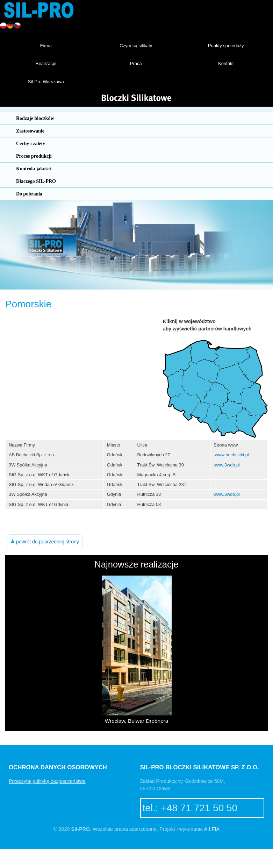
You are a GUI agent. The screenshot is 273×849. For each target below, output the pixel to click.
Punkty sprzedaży (226, 45)
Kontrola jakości (33, 168)
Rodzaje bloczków (35, 118)
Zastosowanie (30, 131)
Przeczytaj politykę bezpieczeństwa (47, 781)
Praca (136, 63)
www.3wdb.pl (227, 465)
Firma (46, 45)
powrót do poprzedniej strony (45, 541)
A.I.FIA (212, 829)
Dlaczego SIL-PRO (36, 181)
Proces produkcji (34, 156)
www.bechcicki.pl (232, 454)
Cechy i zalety (30, 143)
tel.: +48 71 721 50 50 (190, 807)
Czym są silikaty (136, 45)
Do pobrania (29, 194)
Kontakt (226, 63)
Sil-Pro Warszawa (46, 81)
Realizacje (45, 63)
